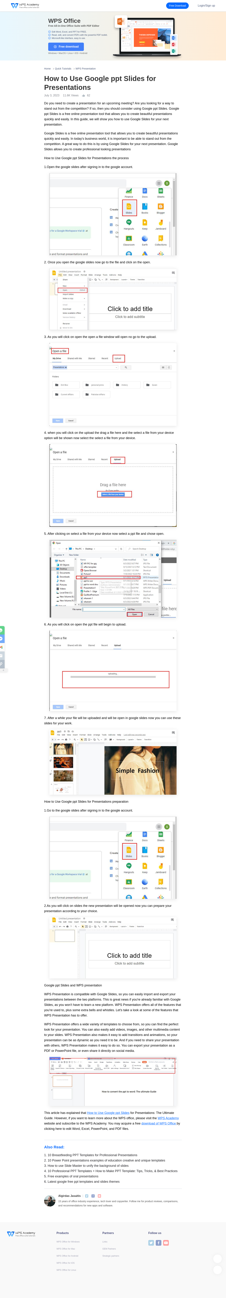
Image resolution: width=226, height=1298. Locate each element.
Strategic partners (110, 1256)
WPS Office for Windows (68, 1242)
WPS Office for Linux (66, 1270)
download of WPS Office (159, 1123)
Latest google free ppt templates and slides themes (82, 1181)
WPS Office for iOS (65, 1263)
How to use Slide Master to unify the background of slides (86, 1165)
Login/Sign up (206, 5)
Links (104, 1242)
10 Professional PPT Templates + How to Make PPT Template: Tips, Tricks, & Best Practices (111, 1171)
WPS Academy (168, 1118)
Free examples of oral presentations (71, 1176)
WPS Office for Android (67, 1256)
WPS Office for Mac (65, 1249)
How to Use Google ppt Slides (108, 1113)
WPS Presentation (86, 68)
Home (47, 68)
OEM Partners (109, 1249)
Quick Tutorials (63, 68)
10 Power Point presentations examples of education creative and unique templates (104, 1160)
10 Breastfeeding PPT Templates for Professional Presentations (90, 1155)
